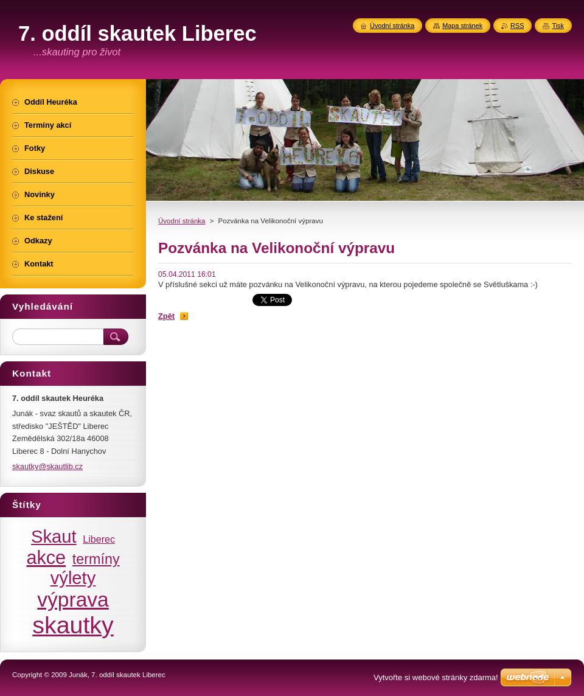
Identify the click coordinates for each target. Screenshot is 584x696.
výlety (73, 578)
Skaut (54, 536)
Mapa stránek (462, 25)
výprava (72, 599)
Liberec (99, 539)
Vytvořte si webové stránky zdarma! (436, 677)
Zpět (166, 316)
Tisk (558, 25)
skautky (73, 624)
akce (46, 557)
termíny (96, 559)
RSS (517, 25)
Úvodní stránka (181, 220)
